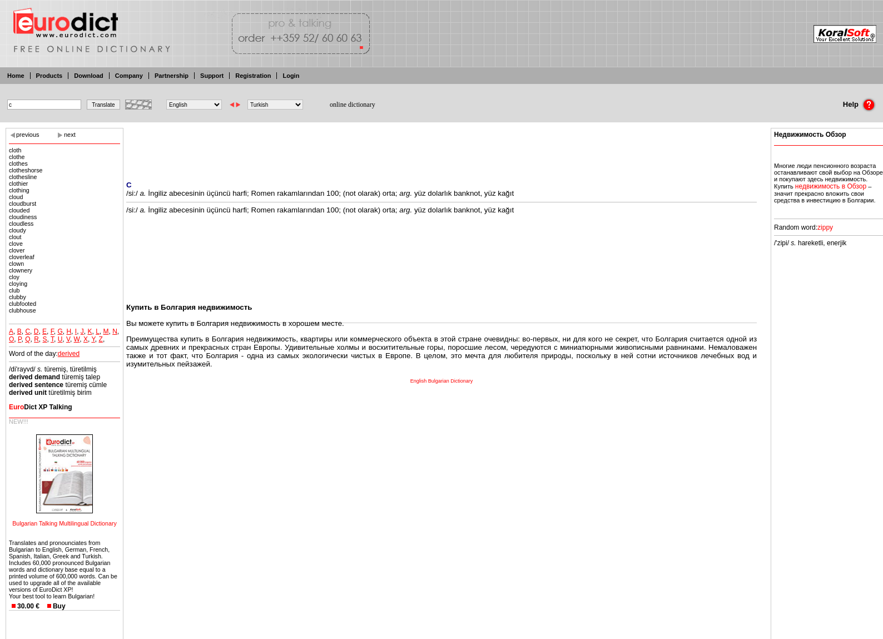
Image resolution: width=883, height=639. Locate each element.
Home (15, 75)
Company (129, 75)
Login (290, 75)
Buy (59, 606)
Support (212, 75)
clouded (19, 210)
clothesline (23, 177)
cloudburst (22, 203)
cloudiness (23, 217)
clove (16, 243)
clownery (20, 270)
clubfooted (22, 303)
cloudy (17, 230)
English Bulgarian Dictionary (441, 381)
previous (27, 134)
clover (16, 250)
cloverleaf (21, 257)
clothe (16, 156)
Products (49, 75)
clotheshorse (25, 170)
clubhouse (22, 310)
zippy (825, 227)
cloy (14, 277)
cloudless (21, 223)
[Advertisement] (441, 147)
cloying (18, 283)
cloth (15, 150)
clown (16, 263)
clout (15, 237)
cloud (16, 197)
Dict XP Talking (40, 407)
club (14, 290)
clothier (18, 183)
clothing (19, 190)
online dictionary (352, 104)
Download (88, 75)
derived (69, 354)
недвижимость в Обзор (830, 186)
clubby (17, 297)
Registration (253, 75)
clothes (18, 163)
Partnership (171, 75)
